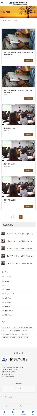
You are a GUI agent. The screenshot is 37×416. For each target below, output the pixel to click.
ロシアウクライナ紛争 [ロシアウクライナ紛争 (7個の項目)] (25, 327)
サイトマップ (27, 406)
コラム (7, 281)
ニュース (7, 289)
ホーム (4, 413)
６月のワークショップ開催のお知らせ (20, 256)
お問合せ (21, 406)
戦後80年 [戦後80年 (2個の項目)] (12, 337)
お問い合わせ (23, 413)
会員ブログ (8, 298)
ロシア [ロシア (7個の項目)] (15, 327)
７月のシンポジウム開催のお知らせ (19, 248)
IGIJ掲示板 (8, 277)
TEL (33, 413)
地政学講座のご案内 (10, 128)
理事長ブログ (9, 315)
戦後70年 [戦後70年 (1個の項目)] (5, 337)
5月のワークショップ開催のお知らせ (20, 263)
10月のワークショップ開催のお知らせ (20, 234)
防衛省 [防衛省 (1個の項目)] (26, 337)
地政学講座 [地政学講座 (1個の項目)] (6, 334)
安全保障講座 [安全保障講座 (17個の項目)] (23, 334)
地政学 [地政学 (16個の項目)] (25, 331)
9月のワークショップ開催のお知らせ (20, 241)
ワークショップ (9, 294)
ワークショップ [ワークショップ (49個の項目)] (7, 331)
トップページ (9, 406)
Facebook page (19, 388)
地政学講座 (8, 302)
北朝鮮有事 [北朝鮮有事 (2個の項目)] (17, 331)
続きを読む (29, 60)
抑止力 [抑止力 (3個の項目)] (20, 337)
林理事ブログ (9, 311)
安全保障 (7, 306)
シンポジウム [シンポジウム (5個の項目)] (6, 327)
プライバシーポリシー (18, 409)
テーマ (7, 285)
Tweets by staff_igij (6, 397)
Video (13, 413)
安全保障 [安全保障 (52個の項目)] (14, 334)
